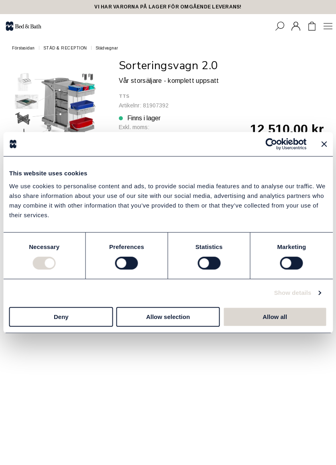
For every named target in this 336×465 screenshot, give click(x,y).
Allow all (275, 316)
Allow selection (168, 316)
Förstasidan (23, 48)
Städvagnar (107, 48)
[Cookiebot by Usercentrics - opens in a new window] (271, 144)
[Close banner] (324, 144)
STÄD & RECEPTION (65, 48)
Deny (61, 316)
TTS (124, 96)
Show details (293, 292)
